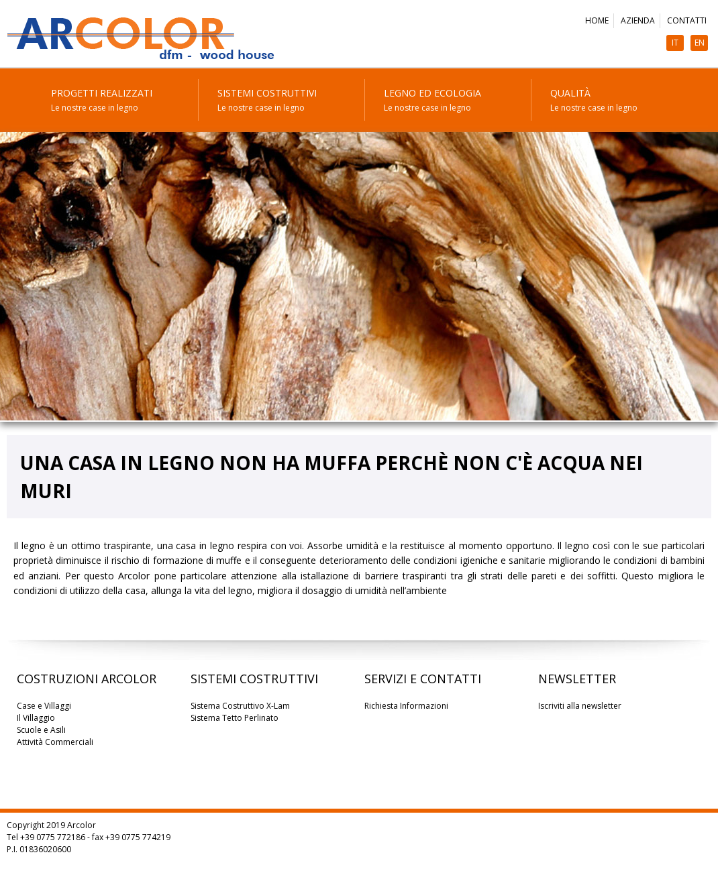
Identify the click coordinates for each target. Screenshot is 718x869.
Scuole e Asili (41, 730)
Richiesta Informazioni (406, 705)
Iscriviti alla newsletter (579, 705)
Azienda (638, 20)
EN (700, 42)
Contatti (687, 20)
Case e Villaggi (44, 705)
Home (597, 20)
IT (675, 42)
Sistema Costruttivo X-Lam (240, 705)
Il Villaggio (36, 717)
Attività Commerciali (55, 742)
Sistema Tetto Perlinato (234, 717)
